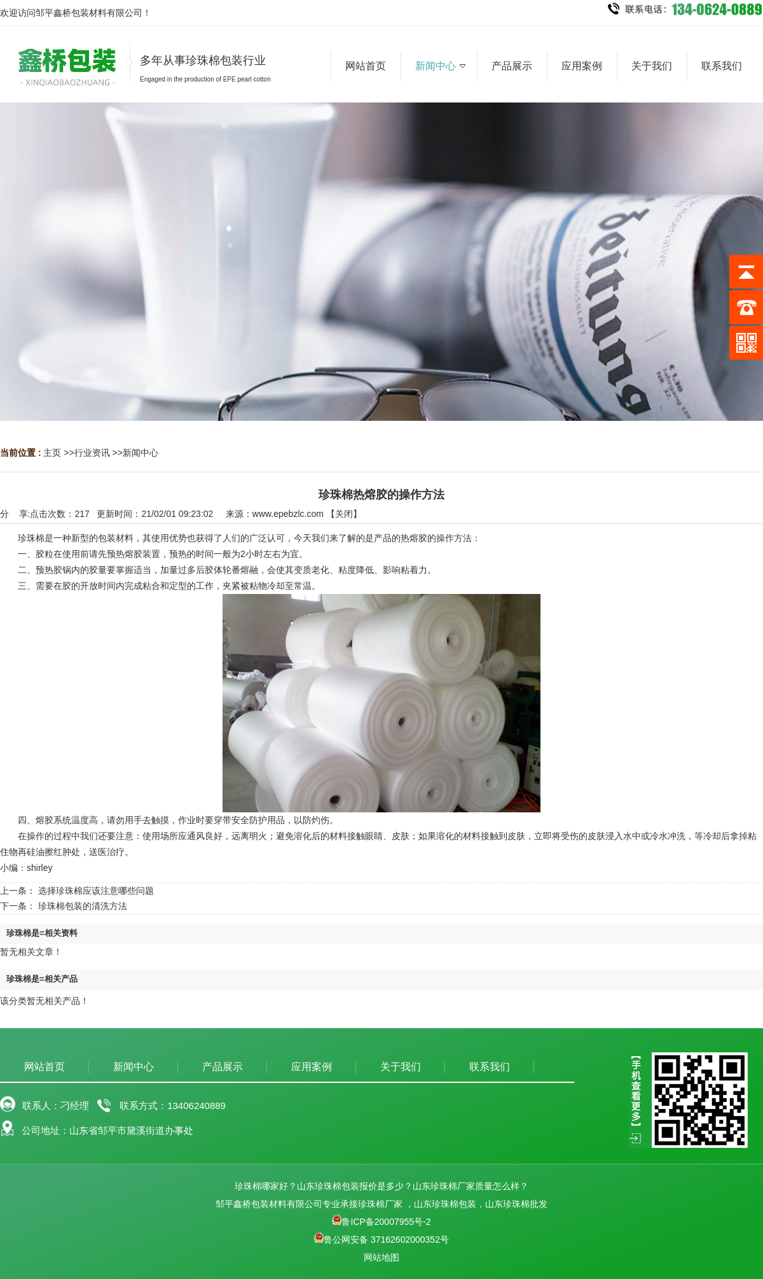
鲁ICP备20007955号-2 (381, 1222)
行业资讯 (92, 453)
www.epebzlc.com (288, 514)
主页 (52, 453)
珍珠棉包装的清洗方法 (82, 906)
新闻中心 (140, 453)
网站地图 (381, 1257)
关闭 (344, 514)
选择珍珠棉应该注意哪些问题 (96, 891)
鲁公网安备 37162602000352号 (381, 1239)
